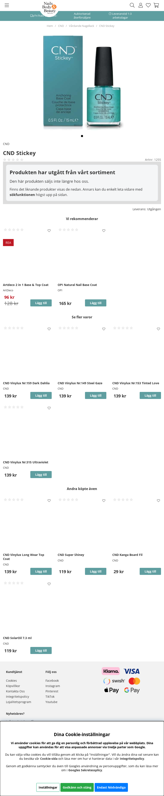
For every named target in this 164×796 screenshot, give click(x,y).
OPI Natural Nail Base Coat (77, 285)
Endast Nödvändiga (111, 787)
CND (61, 26)
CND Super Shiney (71, 555)
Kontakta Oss (15, 691)
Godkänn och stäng (77, 787)
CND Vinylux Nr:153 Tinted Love (135, 383)
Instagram (52, 686)
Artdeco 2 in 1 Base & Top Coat (25, 285)
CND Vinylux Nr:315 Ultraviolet (25, 462)
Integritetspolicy (17, 697)
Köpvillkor (13, 686)
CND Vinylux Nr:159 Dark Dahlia (26, 383)
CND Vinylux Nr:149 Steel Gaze (80, 383)
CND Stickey (106, 26)
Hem (50, 26)
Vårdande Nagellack (81, 26)
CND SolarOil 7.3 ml (17, 638)
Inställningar (48, 787)
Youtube (51, 702)
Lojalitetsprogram (18, 702)
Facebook (52, 681)
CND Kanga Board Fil (127, 555)
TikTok (49, 697)
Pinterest (51, 691)
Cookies (11, 681)
